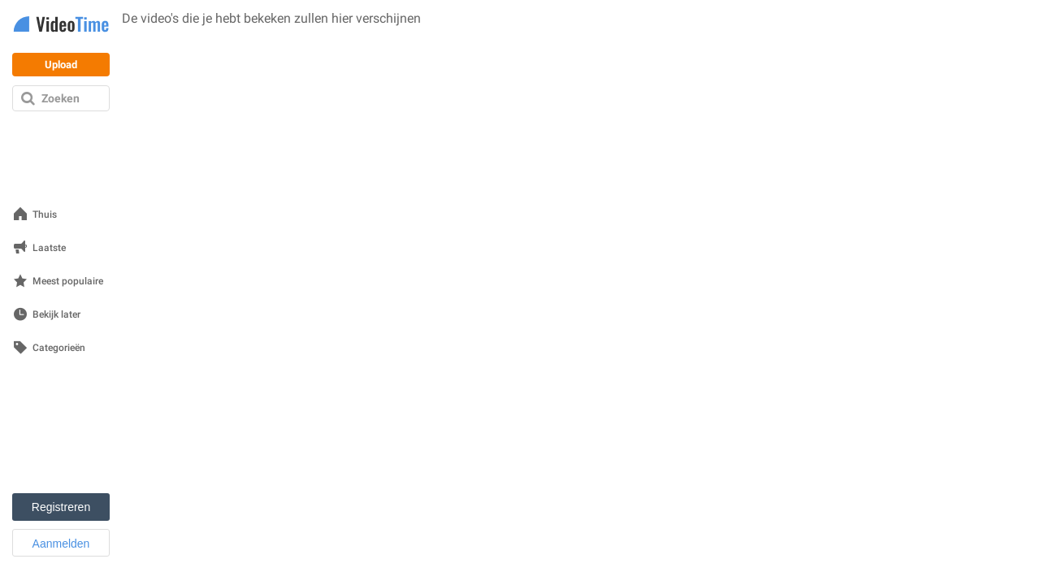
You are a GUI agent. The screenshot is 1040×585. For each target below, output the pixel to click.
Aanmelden (61, 543)
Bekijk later (56, 315)
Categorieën (58, 348)
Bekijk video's (156, 39)
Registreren (61, 507)
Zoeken (60, 98)
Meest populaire (67, 281)
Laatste (49, 248)
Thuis (44, 215)
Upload (61, 64)
